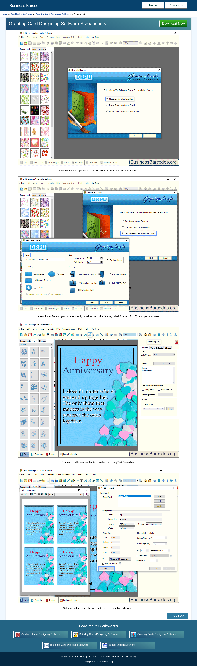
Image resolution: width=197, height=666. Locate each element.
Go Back (178, 615)
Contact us (176, 5)
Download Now (173, 24)
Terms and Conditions (99, 656)
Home (153, 5)
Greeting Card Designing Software (53, 14)
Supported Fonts (77, 656)
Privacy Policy (129, 656)
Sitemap (116, 656)
